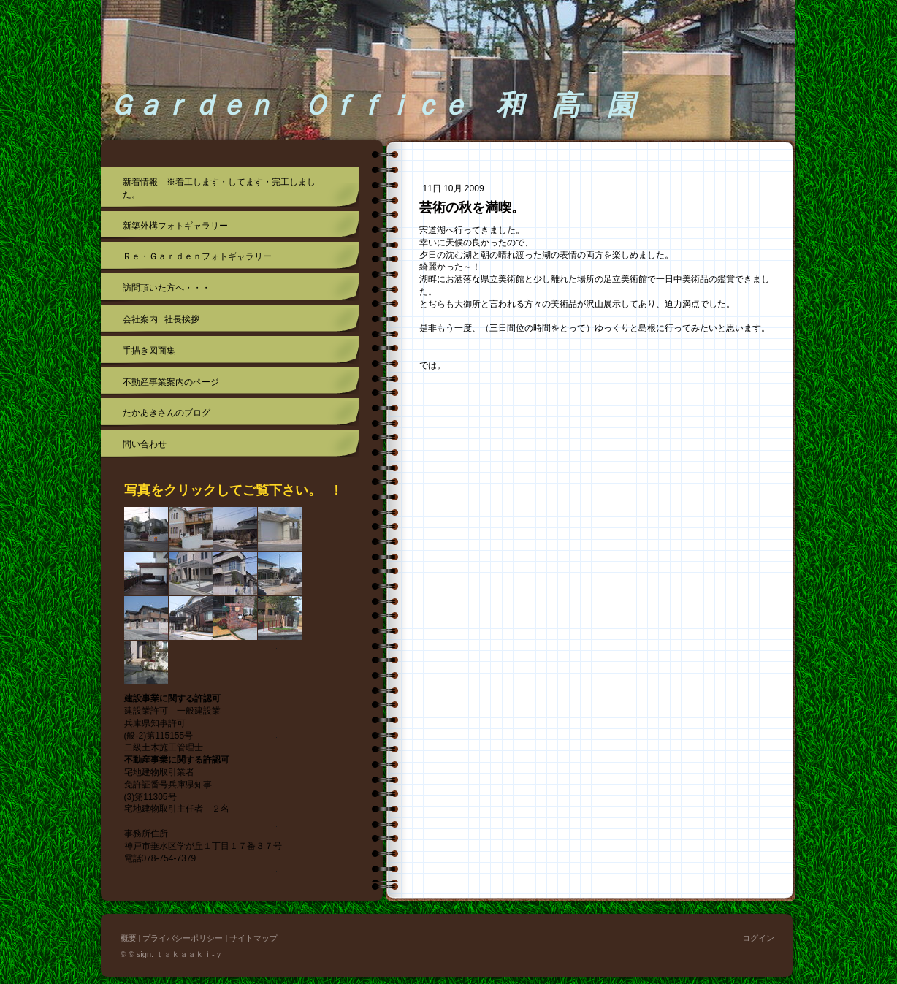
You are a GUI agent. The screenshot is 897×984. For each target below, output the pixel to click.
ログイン (758, 938)
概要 (129, 938)
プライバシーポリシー (182, 938)
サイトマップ (253, 938)
